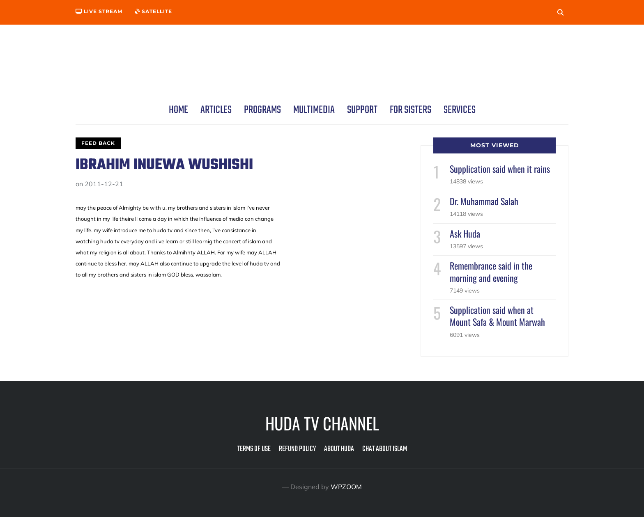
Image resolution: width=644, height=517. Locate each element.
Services (460, 110)
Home (178, 110)
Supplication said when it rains (500, 168)
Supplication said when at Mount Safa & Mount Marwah (497, 315)
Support (362, 110)
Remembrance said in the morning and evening (491, 271)
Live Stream (99, 11)
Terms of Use (254, 449)
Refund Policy (297, 449)
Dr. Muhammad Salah (484, 201)
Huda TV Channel (322, 423)
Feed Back (98, 143)
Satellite (153, 11)
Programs (262, 110)
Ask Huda (465, 233)
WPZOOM (346, 487)
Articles (216, 110)
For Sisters (410, 110)
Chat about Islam (384, 449)
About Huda (339, 449)
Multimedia (314, 110)
